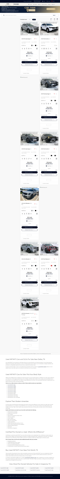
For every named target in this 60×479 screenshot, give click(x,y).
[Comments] (37, 48)
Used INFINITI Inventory (35, 470)
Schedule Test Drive (29, 64)
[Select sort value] (51, 19)
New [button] (31, 4)
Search (54, 15)
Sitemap (42, 476)
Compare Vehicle (26, 73)
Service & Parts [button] (44, 4)
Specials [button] (39, 4)
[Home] (29, 4)
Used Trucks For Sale (49, 470)
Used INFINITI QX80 (5, 470)
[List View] (57, 19)
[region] (30, 60)
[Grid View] (54, 19)
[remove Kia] (30, 19)
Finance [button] (49, 4)
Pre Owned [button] (35, 4)
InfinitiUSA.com (50, 476)
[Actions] (37, 39)
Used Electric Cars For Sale (21, 470)
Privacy (45, 476)
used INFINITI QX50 (42, 366)
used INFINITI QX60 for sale (30, 457)
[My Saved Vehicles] (53, 1)
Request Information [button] (29, 62)
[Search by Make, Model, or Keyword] (28, 15)
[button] (38, 28)
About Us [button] (53, 4)
